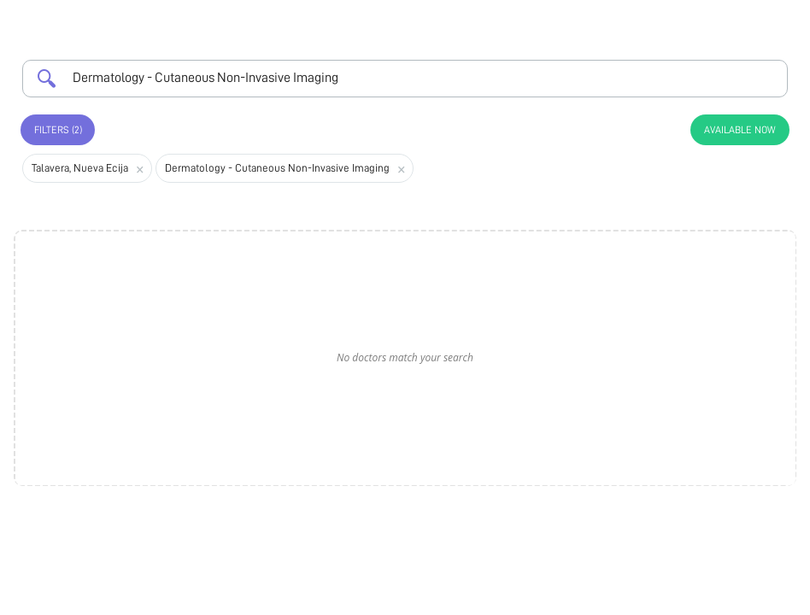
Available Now (740, 130)
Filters (58, 130)
